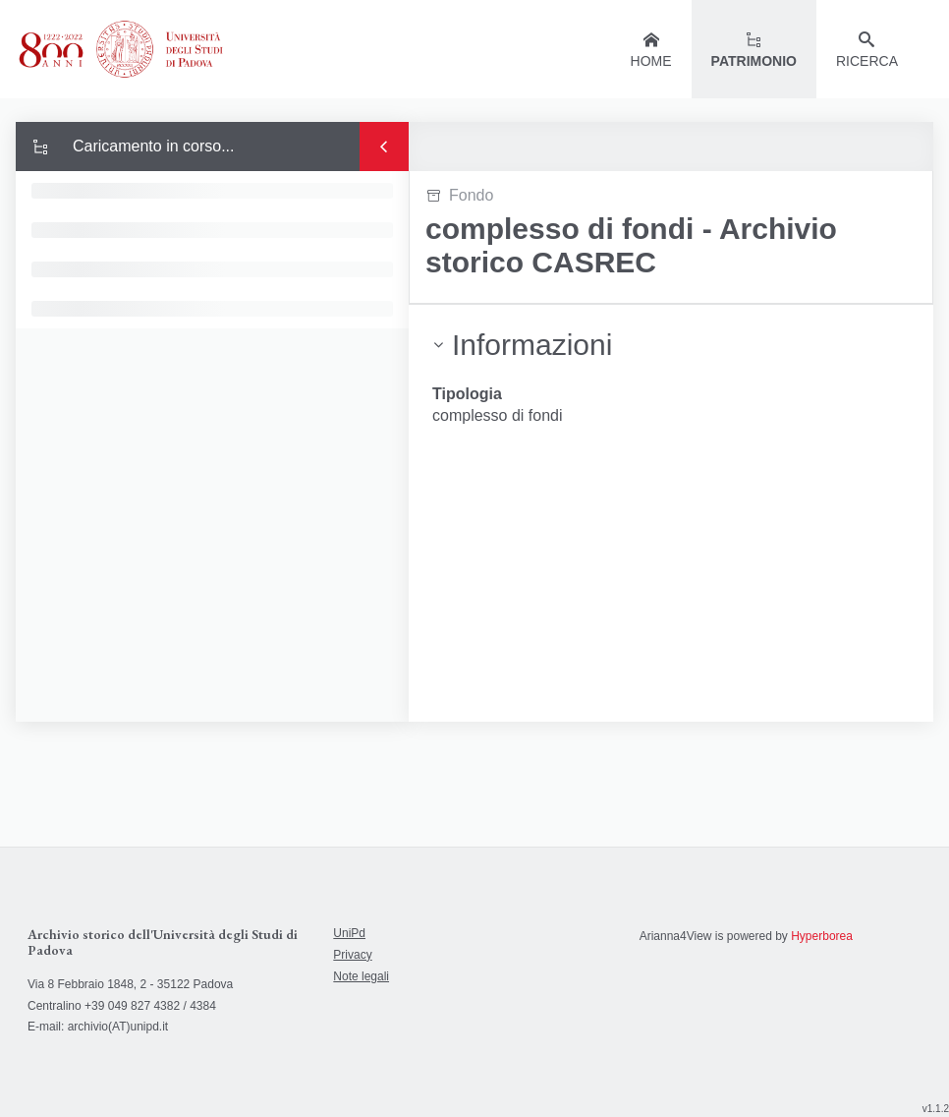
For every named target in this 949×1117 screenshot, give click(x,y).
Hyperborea (822, 936)
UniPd (349, 933)
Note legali (361, 976)
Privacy (352, 955)
